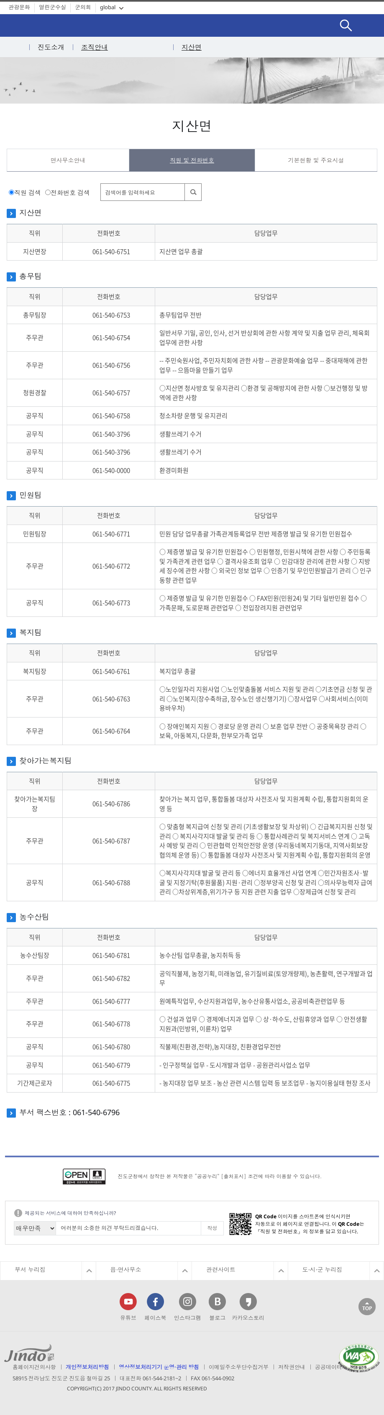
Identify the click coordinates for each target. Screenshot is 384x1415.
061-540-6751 (111, 251)
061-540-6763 (111, 698)
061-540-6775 (111, 1083)
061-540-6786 (111, 803)
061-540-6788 (111, 882)
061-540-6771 (111, 533)
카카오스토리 (248, 1317)
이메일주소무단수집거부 (239, 1367)
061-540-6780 (111, 1046)
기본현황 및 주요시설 (316, 160)
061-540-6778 (111, 1023)
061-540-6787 (111, 840)
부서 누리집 (30, 1269)
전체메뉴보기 (371, 25)
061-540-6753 (111, 315)
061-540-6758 (111, 415)
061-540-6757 (111, 392)
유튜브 (128, 1317)
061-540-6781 (111, 955)
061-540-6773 (111, 602)
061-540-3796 (111, 434)
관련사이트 (221, 1269)
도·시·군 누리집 (322, 1269)
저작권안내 (291, 1367)
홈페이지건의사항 (34, 1367)
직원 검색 (27, 192)
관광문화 (19, 7)
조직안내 (94, 47)
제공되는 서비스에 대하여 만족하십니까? (70, 1213)
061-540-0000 (111, 470)
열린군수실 (52, 7)
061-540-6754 (111, 337)
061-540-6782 (111, 978)
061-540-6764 (111, 730)
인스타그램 (187, 1317)
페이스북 (155, 1317)
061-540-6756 (111, 365)
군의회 (83, 7)
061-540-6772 (111, 566)
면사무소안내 (68, 160)
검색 (346, 19)
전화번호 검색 (70, 192)
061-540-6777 (111, 1001)
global (107, 7)
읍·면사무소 (125, 1269)
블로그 (217, 1317)
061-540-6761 (111, 671)
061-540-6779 (111, 1065)
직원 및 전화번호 (192, 160)
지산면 (192, 47)
